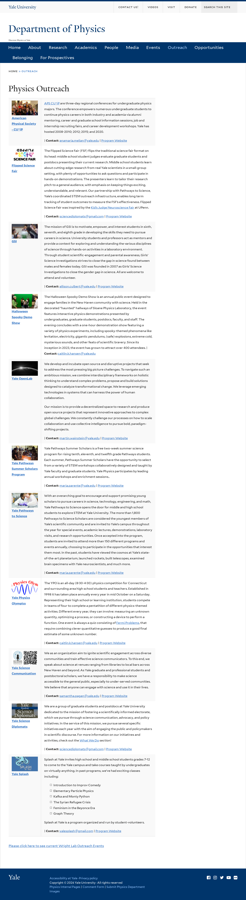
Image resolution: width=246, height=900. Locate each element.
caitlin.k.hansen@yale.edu (77, 353)
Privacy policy (88, 878)
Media (132, 47)
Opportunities (209, 47)
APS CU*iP (52, 103)
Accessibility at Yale (63, 878)
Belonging (22, 57)
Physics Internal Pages (65, 887)
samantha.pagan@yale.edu (79, 696)
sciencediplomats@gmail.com (82, 216)
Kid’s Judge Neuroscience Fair (112, 207)
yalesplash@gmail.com (76, 831)
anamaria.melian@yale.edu (79, 140)
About (34, 47)
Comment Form (93, 887)
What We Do (89, 740)
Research (58, 47)
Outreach (177, 47)
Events (153, 47)
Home (14, 47)
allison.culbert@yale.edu (78, 286)
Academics (86, 47)
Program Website (114, 140)
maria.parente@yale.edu (78, 485)
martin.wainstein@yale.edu (80, 438)
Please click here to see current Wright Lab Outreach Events (56, 846)
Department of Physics (58, 28)
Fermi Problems (127, 623)
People (111, 47)
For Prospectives (57, 57)
